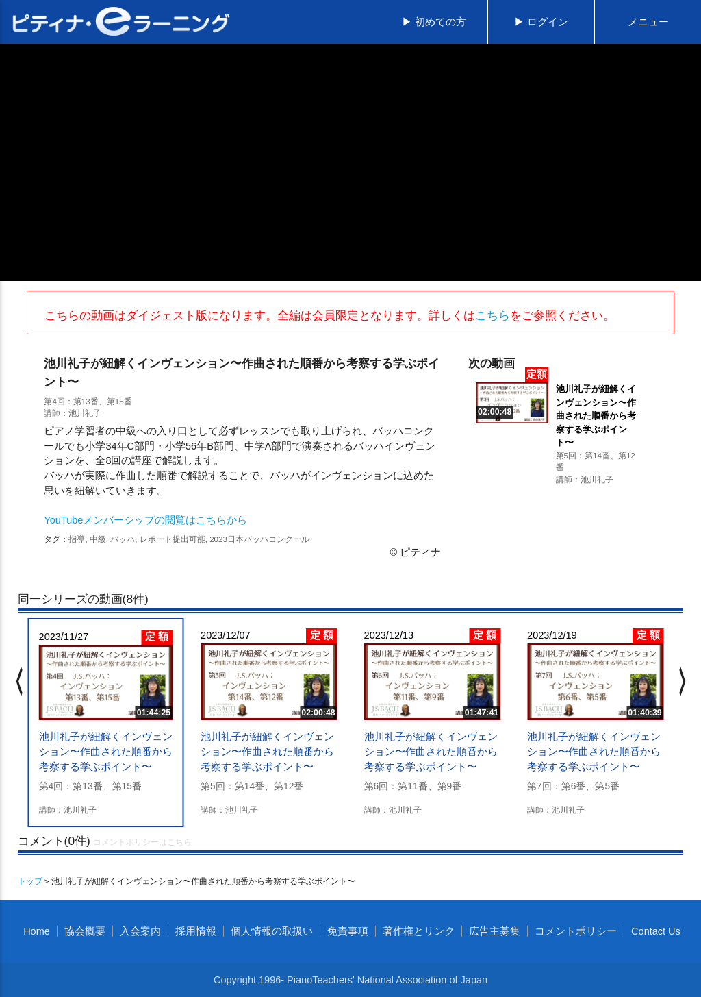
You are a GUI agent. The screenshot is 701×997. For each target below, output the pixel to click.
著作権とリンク (419, 931)
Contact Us (655, 931)
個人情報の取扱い (272, 931)
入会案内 (140, 931)
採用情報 (195, 931)
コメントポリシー (576, 931)
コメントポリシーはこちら (142, 842)
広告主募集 (494, 931)
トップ (30, 880)
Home (36, 931)
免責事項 (347, 931)
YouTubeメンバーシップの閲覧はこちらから (145, 520)
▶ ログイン (541, 21)
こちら (492, 315)
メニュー (648, 21)
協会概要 (84, 931)
